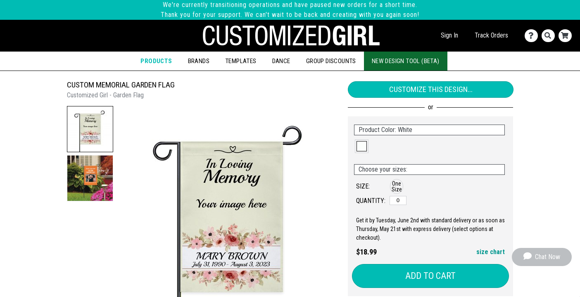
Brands (198, 61)
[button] (90, 129)
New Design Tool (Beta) (406, 61)
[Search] (550, 35)
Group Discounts (331, 61)
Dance (281, 61)
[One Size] (398, 200)
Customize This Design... (431, 89)
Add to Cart (430, 276)
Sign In (449, 35)
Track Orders (491, 35)
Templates (241, 61)
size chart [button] (490, 252)
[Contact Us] (533, 35)
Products (156, 61)
